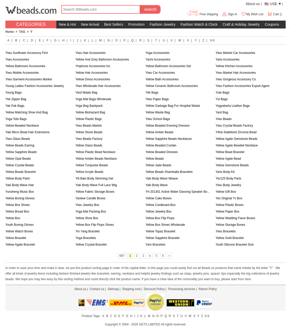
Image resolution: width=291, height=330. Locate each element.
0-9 (212, 40)
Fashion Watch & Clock (198, 24)
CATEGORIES (31, 24)
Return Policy (208, 289)
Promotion (136, 24)
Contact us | (99, 289)
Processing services (181, 289)
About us (253, 4)
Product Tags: (91, 316)
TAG (22, 32)
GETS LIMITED (149, 324)
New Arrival (90, 24)
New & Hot (67, 24)
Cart (273, 14)
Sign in (232, 14)
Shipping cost (131, 289)
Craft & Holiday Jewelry (241, 24)
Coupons (272, 24)
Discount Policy (154, 289)
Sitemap (113, 289)
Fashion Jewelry (162, 24)
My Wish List (252, 14)
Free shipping (202, 14)
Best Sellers (113, 24)
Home (9, 32)
